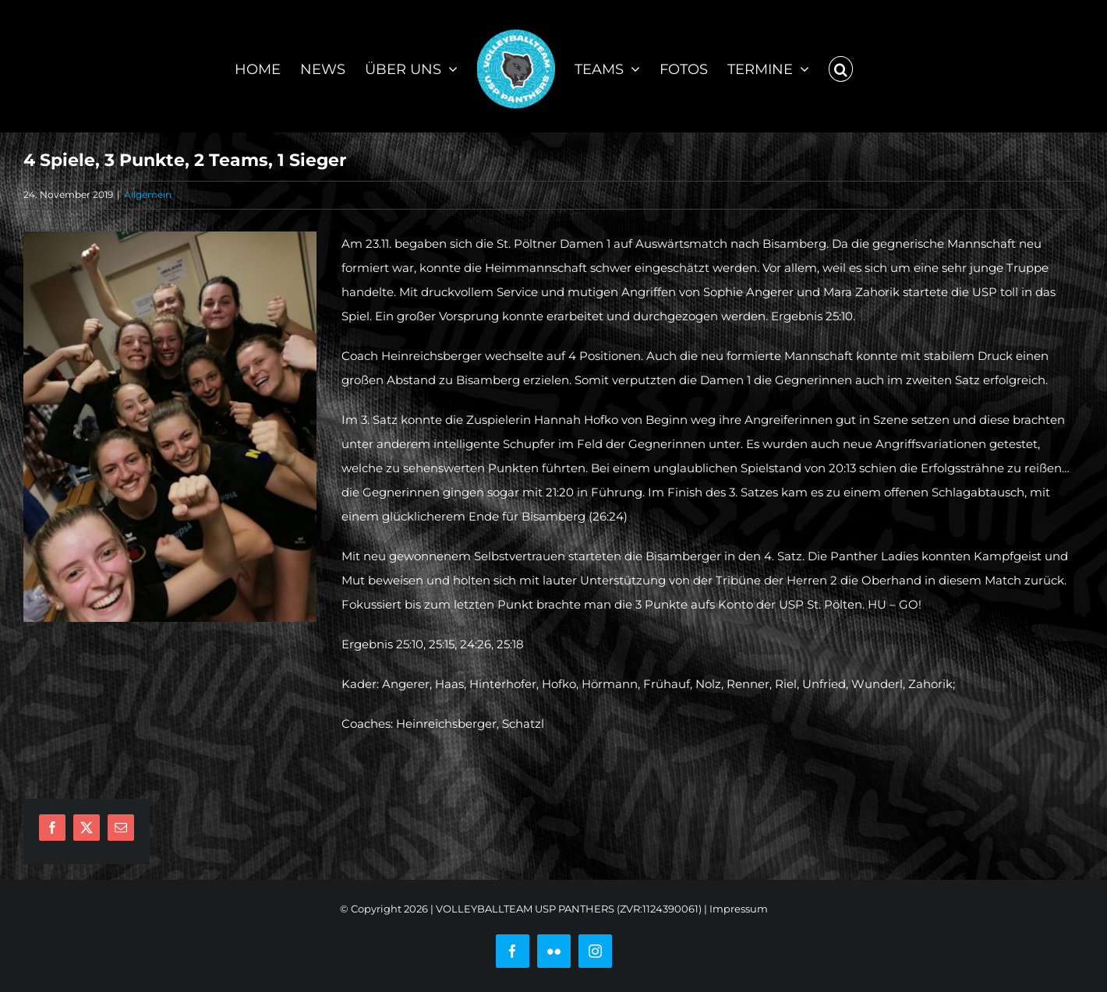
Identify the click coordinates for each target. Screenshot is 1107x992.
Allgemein (148, 194)
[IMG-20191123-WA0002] (170, 426)
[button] (841, 66)
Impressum (738, 908)
